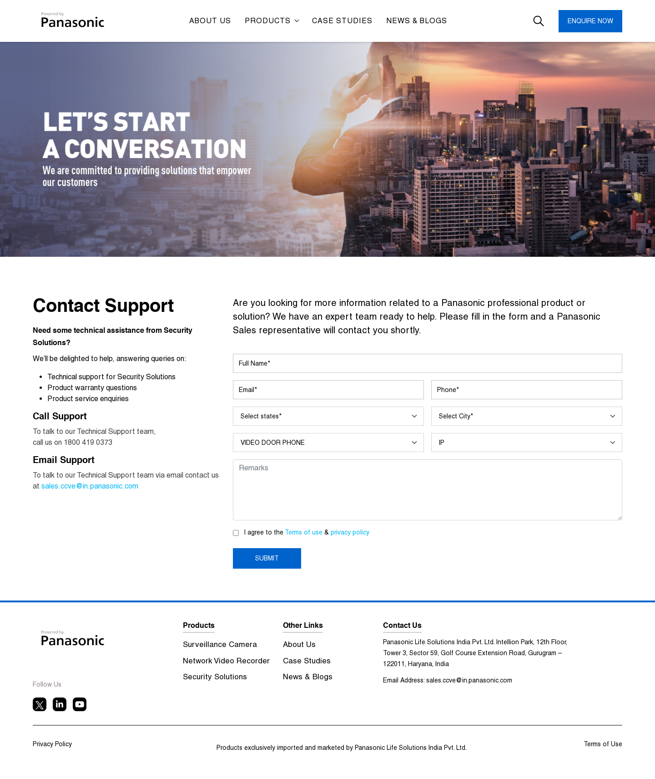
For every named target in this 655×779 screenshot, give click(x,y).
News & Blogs (416, 20)
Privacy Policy (52, 744)
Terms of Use (603, 744)
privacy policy (350, 532)
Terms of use (304, 532)
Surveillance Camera (220, 644)
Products (269, 20)
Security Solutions (215, 676)
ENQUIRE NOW (590, 21)
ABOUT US (210, 20)
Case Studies (307, 660)
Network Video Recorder (226, 660)
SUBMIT (267, 558)
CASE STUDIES (342, 20)
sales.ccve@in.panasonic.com (89, 486)
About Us (299, 644)
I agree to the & (306, 532)
